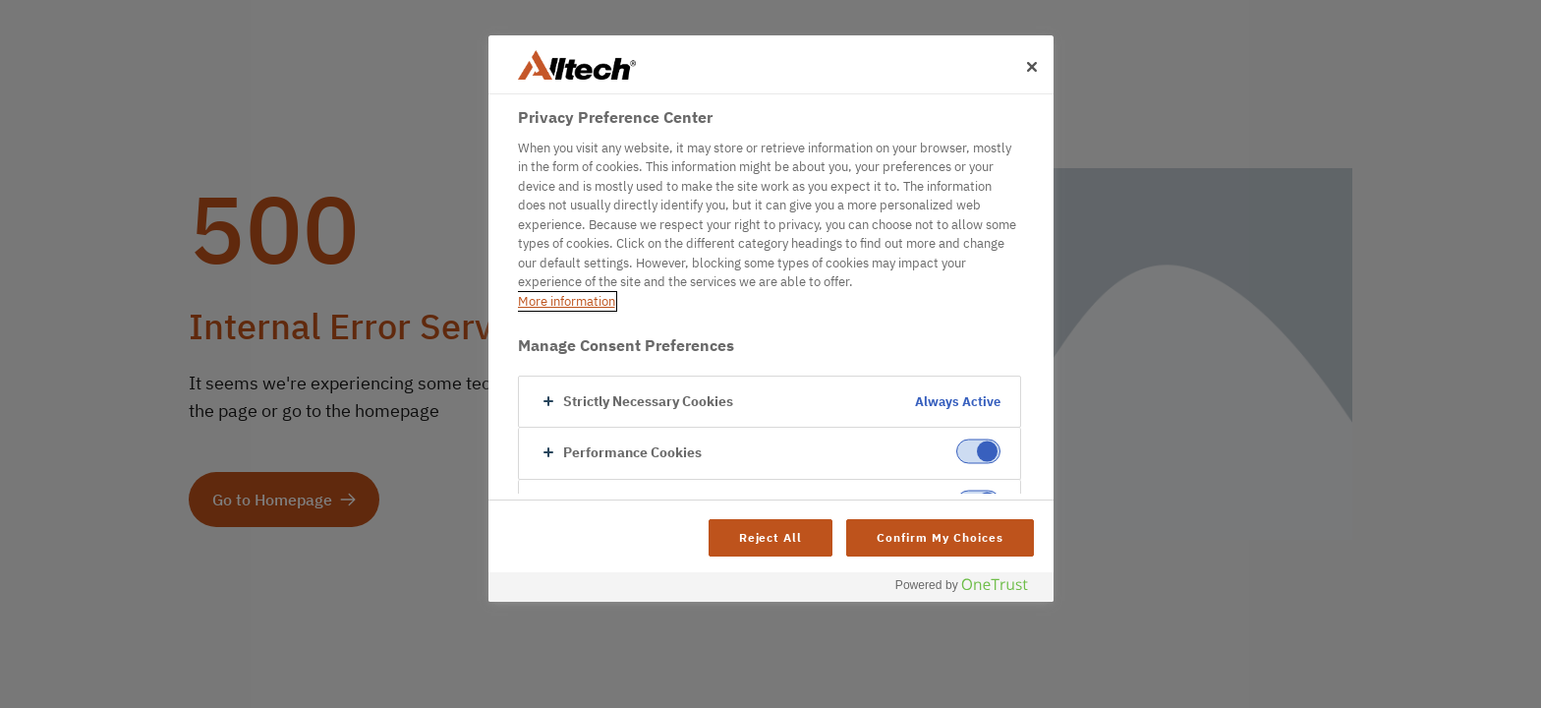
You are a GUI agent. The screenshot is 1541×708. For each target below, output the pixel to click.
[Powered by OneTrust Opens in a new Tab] (969, 589)
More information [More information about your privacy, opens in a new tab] (566, 301)
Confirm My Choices (939, 537)
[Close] (1032, 66)
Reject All (771, 537)
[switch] (978, 452)
